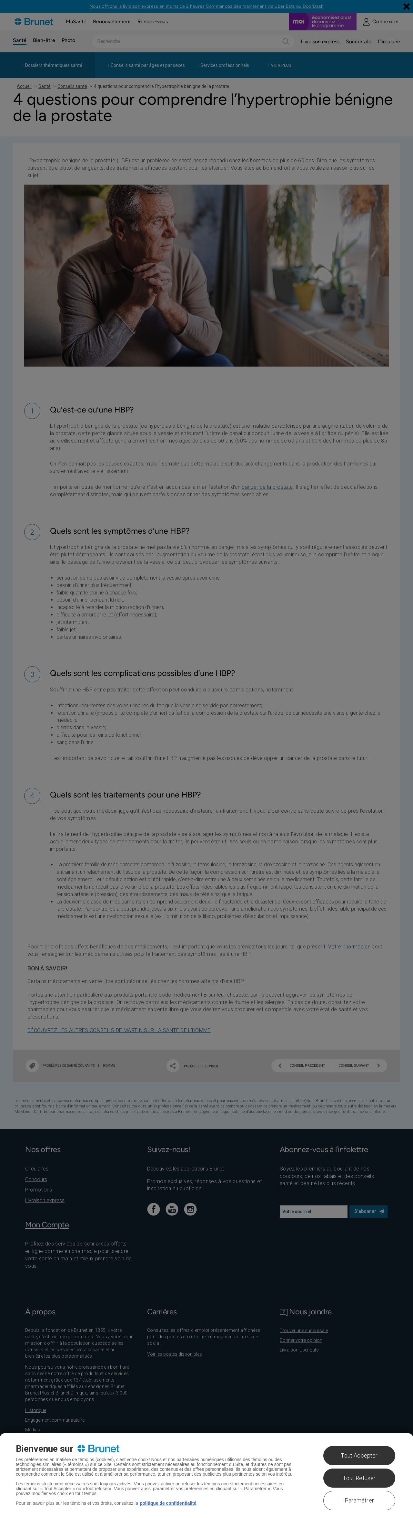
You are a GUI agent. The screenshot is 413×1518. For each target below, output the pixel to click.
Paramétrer (359, 1500)
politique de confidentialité (168, 1503)
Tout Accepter (359, 1455)
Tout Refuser (359, 1478)
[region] (206, 1475)
